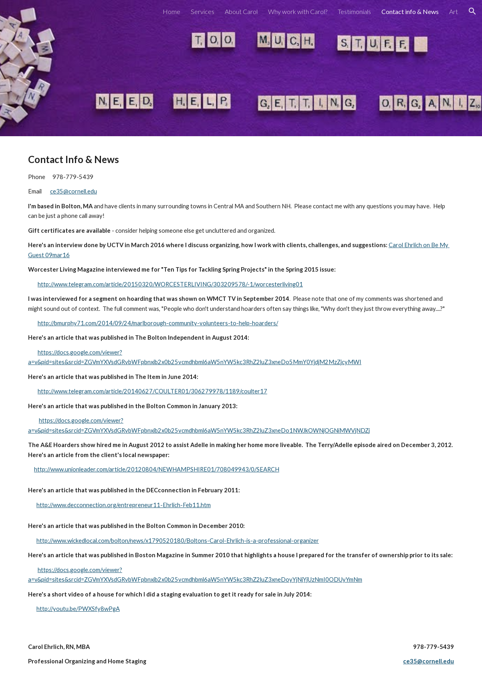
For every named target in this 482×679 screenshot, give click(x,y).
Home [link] (171, 11)
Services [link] (202, 11)
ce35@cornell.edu (73, 191)
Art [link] (453, 11)
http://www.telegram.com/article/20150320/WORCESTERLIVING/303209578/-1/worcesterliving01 (170, 284)
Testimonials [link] (354, 11)
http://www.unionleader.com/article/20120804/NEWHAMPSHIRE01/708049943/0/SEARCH (156, 469)
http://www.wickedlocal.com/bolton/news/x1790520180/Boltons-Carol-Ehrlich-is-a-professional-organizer (177, 540)
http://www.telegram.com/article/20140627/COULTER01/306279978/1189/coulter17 (152, 391)
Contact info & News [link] (410, 11)
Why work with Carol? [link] (297, 11)
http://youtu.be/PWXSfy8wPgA (78, 608)
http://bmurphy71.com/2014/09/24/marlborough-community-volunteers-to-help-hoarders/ (158, 323)
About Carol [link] (241, 11)
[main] (241, 313)
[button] (472, 11)
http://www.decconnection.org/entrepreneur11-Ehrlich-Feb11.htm (123, 505)
